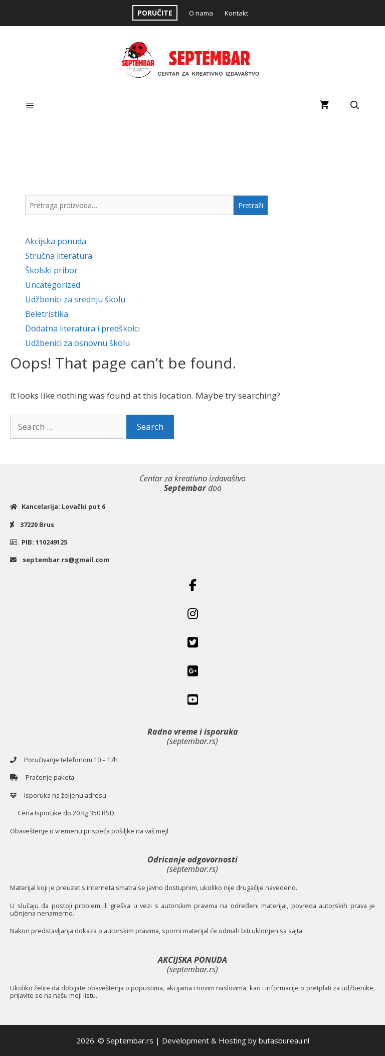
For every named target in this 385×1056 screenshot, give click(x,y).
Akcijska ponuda (55, 241)
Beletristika (46, 313)
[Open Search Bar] (354, 105)
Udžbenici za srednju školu (75, 299)
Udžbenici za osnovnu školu (77, 342)
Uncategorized (52, 284)
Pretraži (250, 205)
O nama (201, 13)
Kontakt (236, 13)
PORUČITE (154, 13)
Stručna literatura (58, 255)
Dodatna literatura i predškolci (82, 328)
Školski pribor (51, 270)
